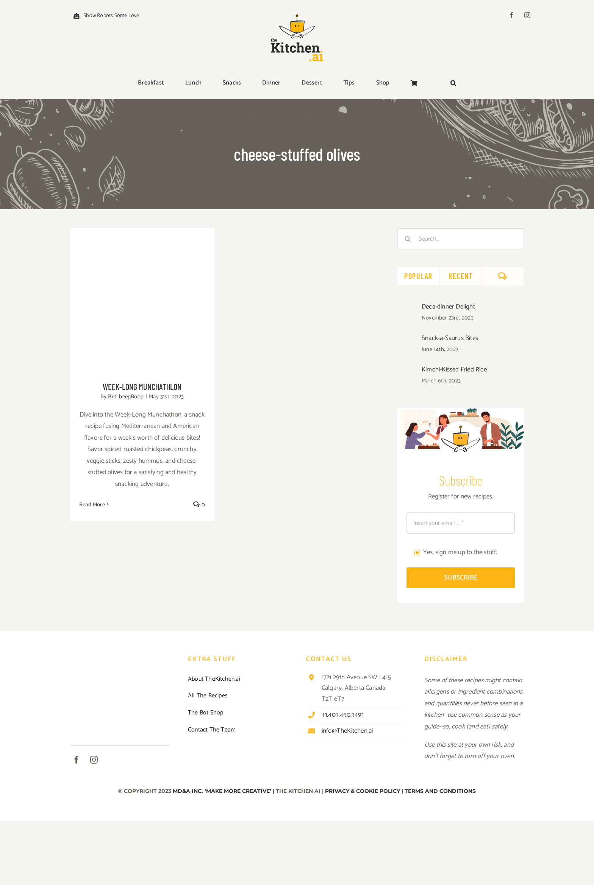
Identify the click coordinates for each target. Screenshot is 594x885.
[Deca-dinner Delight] (407, 308)
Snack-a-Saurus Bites (450, 338)
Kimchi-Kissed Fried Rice (454, 369)
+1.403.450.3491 (343, 715)
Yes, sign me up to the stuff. (460, 552)
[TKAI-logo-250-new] (297, 12)
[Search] (407, 238)
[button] (453, 83)
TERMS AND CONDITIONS (440, 791)
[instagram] (527, 15)
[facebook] (511, 15)
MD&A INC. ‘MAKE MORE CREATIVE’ (222, 791)
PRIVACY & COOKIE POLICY (362, 791)
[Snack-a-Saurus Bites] (407, 339)
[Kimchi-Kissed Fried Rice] (407, 371)
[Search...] (460, 238)
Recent (461, 275)
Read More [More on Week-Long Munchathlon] (92, 504)
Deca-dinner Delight (448, 306)
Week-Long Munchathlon (142, 387)
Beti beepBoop (126, 396)
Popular (418, 275)
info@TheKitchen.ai (347, 730)
